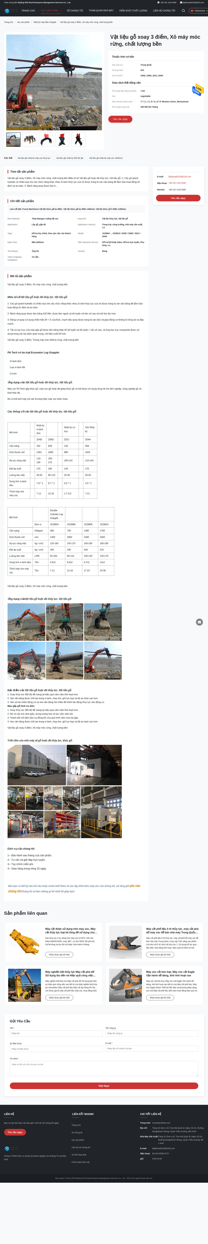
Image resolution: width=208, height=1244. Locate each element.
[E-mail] (199, 622)
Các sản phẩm (50, 10)
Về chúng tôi (75, 10)
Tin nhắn (14, 1059)
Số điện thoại (16, 1043)
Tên (12, 1028)
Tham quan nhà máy (101, 10)
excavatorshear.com (161, 1125)
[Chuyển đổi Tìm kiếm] (183, 10)
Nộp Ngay (104, 1088)
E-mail (108, 1043)
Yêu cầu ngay (178, 198)
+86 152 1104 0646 (177, 183)
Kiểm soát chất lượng (133, 10)
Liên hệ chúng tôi (164, 10)
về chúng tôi (77, 1135)
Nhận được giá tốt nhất (59, 954)
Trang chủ (8, 22)
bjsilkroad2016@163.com (193, 2)
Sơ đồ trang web (79, 1157)
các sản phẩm (23, 22)
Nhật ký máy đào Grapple (45, 22)
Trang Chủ (28, 10)
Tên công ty (110, 1028)
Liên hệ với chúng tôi (81, 1149)
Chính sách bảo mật (81, 1164)
